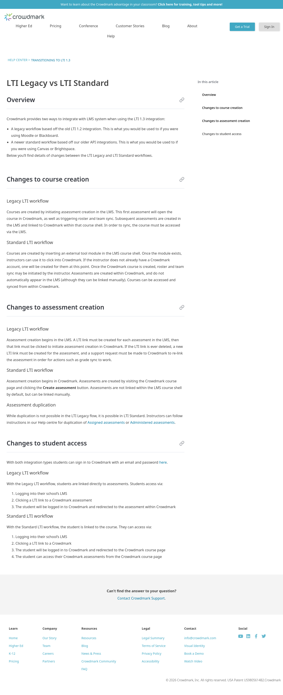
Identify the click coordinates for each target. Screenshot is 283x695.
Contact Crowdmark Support (141, 598)
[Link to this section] (181, 100)
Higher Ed (24, 25)
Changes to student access (221, 134)
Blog (166, 25)
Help (111, 36)
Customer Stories (130, 25)
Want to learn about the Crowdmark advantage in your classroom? (141, 4)
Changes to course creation (222, 108)
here (163, 462)
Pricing (55, 25)
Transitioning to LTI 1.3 (50, 60)
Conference (88, 25)
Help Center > (19, 60)
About (192, 25)
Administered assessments (152, 422)
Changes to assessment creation (226, 121)
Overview (209, 95)
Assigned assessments (106, 422)
